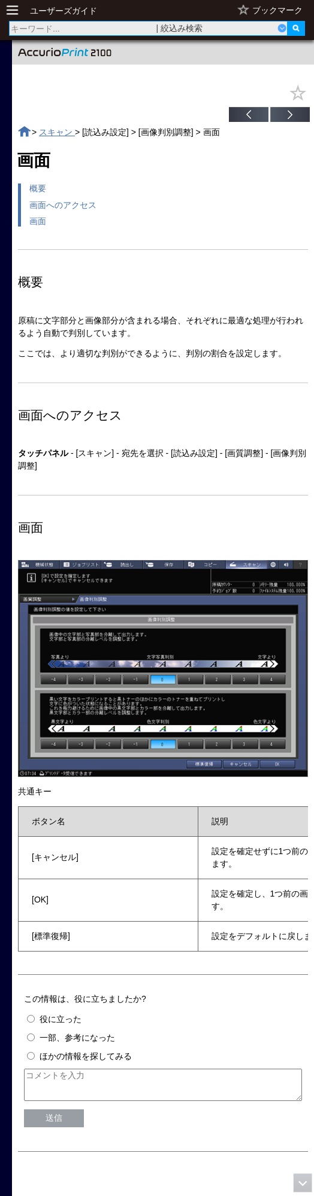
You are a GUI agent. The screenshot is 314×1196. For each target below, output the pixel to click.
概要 (37, 188)
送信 (54, 1123)
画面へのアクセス (62, 205)
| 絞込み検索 (179, 28)
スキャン (57, 132)
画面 (37, 221)
